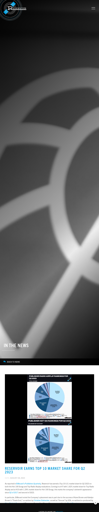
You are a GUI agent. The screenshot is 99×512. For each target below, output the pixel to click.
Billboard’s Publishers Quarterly (28, 483)
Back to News (11, 361)
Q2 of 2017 (13, 492)
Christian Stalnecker (41, 500)
